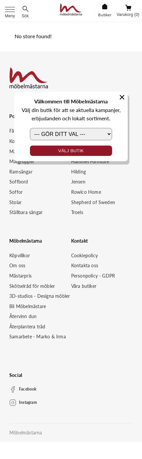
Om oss (17, 265)
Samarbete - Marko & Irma (37, 336)
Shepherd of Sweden (93, 202)
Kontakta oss (84, 265)
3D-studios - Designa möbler (39, 296)
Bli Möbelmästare (27, 306)
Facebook (28, 389)
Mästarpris (20, 276)
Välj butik (71, 150)
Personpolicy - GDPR (93, 276)
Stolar (15, 202)
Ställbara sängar (26, 212)
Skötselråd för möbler (32, 286)
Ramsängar (21, 171)
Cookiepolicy (84, 255)
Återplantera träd (27, 326)
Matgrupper (21, 161)
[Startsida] (71, 10)
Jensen (78, 181)
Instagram (28, 402)
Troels (77, 212)
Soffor (16, 192)
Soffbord (18, 181)
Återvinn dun (23, 316)
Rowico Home (86, 192)
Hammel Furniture (90, 161)
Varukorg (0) (128, 14)
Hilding (78, 171)
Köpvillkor (19, 255)
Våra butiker (83, 286)
